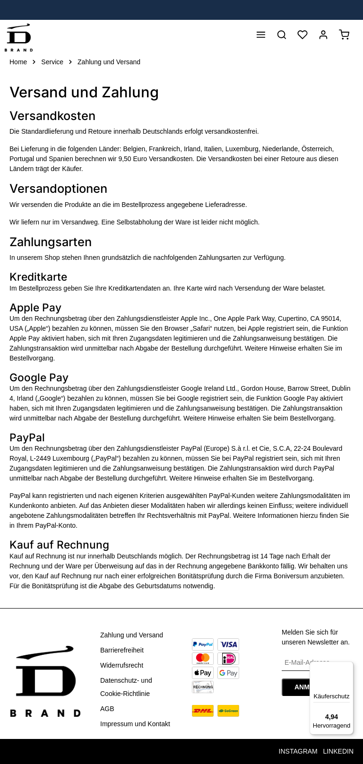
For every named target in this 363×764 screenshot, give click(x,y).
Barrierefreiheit (122, 650)
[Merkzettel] (302, 36)
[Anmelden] (323, 36)
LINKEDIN (338, 751)
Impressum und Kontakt (135, 724)
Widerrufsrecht (121, 665)
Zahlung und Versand (131, 635)
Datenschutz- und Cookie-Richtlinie (126, 687)
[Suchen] (281, 36)
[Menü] (260, 36)
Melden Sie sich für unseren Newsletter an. (316, 637)
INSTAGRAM (298, 751)
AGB (107, 708)
